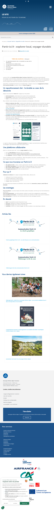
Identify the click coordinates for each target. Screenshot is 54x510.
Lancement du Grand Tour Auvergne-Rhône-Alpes (18, 359)
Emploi (5, 398)
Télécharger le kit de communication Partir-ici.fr (17, 268)
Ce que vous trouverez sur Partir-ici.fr (15, 65)
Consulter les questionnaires (13, 114)
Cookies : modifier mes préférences (11, 389)
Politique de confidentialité (9, 400)
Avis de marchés (7, 396)
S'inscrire (27, 417)
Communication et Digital (8, 443)
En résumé (8, 69)
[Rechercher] (52, 37)
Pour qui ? (8, 66)
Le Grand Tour (6, 451)
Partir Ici (13, 41)
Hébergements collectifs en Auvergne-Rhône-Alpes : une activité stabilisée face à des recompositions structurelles (26, 301)
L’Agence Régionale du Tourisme (11, 394)
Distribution (5, 442)
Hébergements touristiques (9, 436)
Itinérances (5, 433)
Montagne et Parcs (7, 431)
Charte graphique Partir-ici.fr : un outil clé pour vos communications (22, 240)
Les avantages (9, 68)
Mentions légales (7, 402)
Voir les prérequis (10, 108)
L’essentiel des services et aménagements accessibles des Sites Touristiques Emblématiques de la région (25, 330)
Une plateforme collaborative (13, 64)
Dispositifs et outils (20, 41)
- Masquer (26, 59)
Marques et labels (7, 439)
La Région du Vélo (7, 454)
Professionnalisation (7, 448)
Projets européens (7, 450)
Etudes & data (6, 445)
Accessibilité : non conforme (10, 404)
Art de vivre (5, 434)
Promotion (5, 441)
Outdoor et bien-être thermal (9, 430)
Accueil (9, 41)
